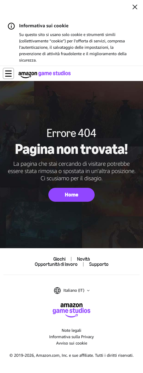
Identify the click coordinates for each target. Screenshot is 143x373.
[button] (8, 73)
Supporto (99, 264)
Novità (83, 259)
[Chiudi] (135, 7)
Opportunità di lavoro (56, 264)
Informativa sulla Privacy (71, 336)
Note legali (71, 330)
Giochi (59, 259)
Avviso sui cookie (71, 342)
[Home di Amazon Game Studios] (45, 74)
